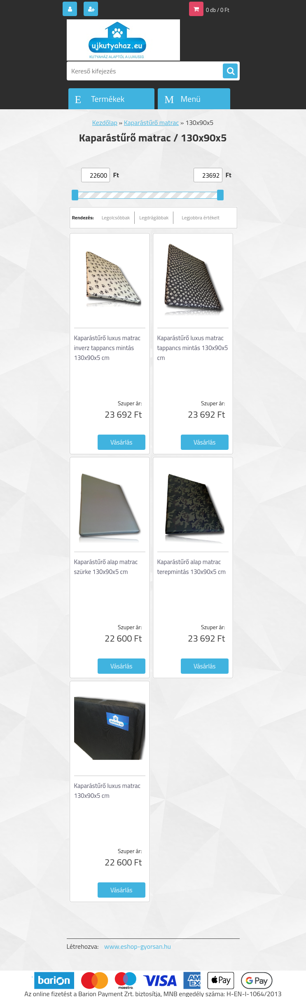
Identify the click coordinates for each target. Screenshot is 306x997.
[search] (230, 71)
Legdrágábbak (153, 217)
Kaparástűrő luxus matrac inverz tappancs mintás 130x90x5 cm (107, 347)
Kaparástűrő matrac (151, 122)
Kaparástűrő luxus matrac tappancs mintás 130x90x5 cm (192, 347)
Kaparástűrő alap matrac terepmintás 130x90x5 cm (191, 566)
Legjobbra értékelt (201, 217)
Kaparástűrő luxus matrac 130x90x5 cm (107, 790)
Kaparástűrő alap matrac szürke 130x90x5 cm (106, 566)
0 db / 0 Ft (217, 10)
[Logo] (123, 40)
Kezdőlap (104, 122)
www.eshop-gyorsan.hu (137, 946)
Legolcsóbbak (116, 217)
